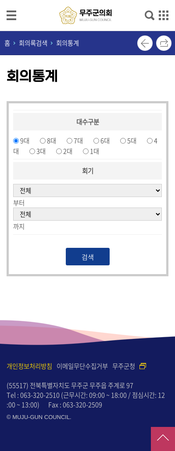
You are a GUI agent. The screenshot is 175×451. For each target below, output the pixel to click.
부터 (19, 203)
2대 (67, 151)
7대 (78, 140)
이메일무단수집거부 (82, 366)
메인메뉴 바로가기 (88, 0)
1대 (94, 151)
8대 (51, 140)
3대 (41, 151)
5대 (131, 140)
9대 (24, 140)
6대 (105, 140)
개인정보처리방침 (29, 366)
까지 (19, 226)
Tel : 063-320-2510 (33, 395)
